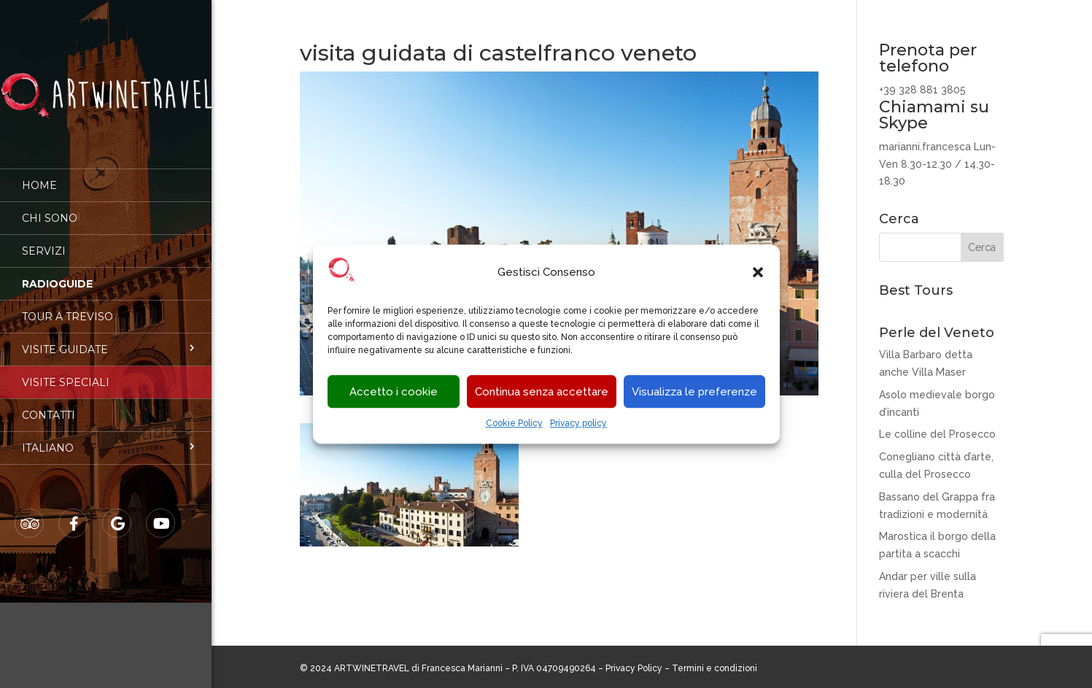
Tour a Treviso (67, 306)
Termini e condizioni (714, 668)
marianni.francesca (925, 146)
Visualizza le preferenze (694, 391)
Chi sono (49, 207)
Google (117, 513)
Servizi (44, 240)
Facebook (73, 513)
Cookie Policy (514, 424)
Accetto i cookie (393, 391)
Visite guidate (65, 339)
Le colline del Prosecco (937, 434)
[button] (758, 273)
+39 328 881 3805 (922, 90)
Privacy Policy (633, 668)
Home (39, 175)
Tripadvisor (29, 513)
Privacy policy (578, 424)
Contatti (48, 404)
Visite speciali (65, 372)
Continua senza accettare (541, 391)
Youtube (161, 513)
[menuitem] (106, 438)
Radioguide (57, 273)
